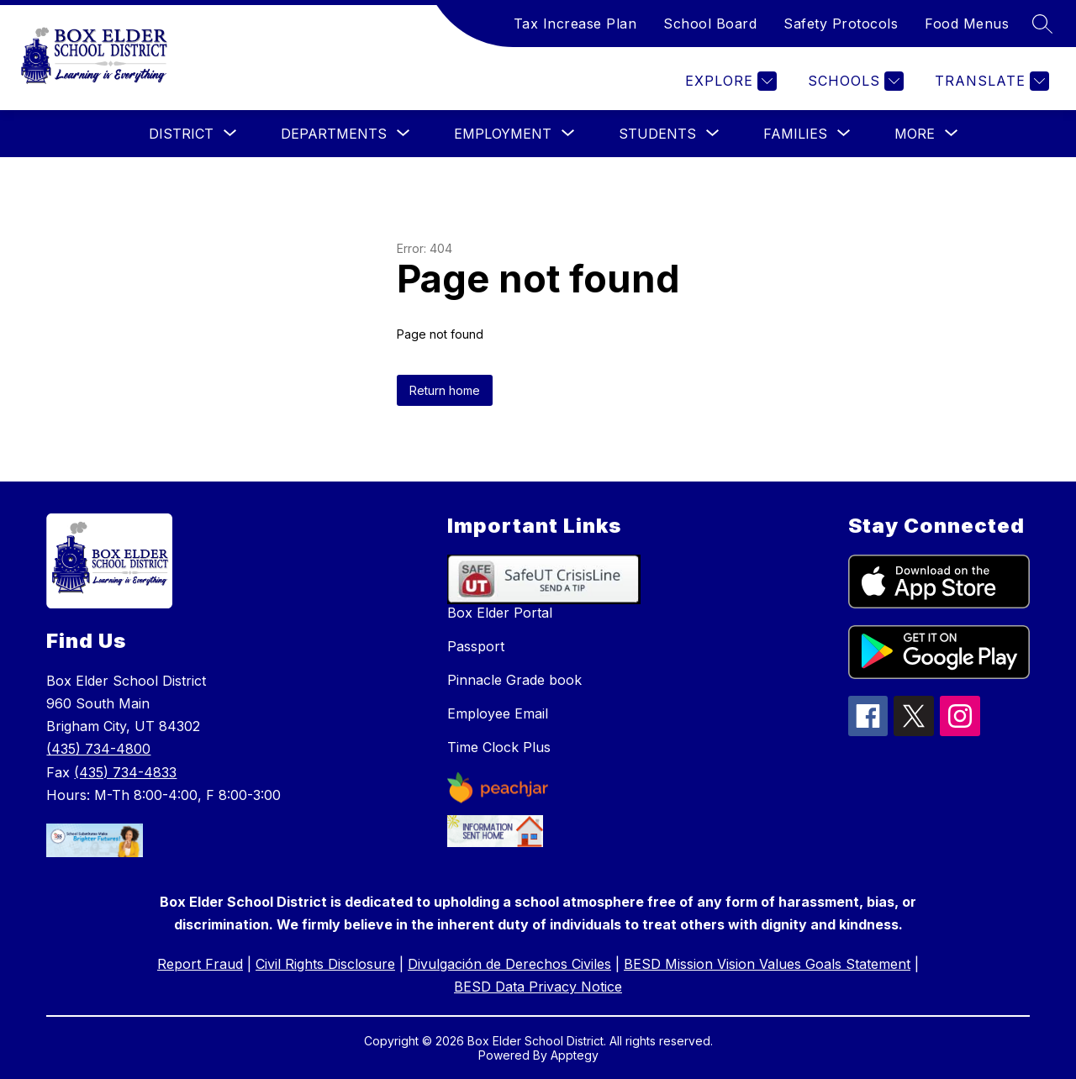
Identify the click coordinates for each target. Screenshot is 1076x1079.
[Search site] (1042, 23)
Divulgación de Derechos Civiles (509, 963)
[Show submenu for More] (914, 134)
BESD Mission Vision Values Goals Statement (767, 963)
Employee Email (497, 713)
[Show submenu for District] (181, 134)
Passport (475, 646)
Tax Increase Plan (575, 23)
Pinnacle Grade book (514, 679)
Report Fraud (200, 963)
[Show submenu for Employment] (502, 134)
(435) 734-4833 (125, 772)
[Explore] (729, 81)
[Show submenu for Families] (795, 134)
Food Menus (967, 23)
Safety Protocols (840, 23)
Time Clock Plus (499, 747)
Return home (444, 390)
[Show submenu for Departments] (334, 134)
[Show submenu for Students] (657, 134)
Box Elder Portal (499, 612)
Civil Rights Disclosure (325, 963)
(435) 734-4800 (98, 748)
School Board (710, 23)
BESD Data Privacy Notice (538, 986)
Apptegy (575, 1055)
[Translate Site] (990, 81)
